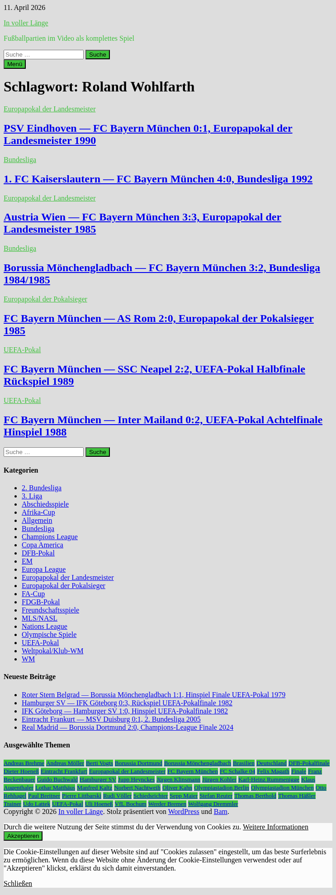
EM (27, 561)
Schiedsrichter (150, 795)
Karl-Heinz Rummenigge (268, 779)
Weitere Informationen (275, 827)
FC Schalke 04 (238, 771)
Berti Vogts (99, 763)
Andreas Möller (65, 763)
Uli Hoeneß (99, 803)
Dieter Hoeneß (21, 771)
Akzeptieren (23, 836)
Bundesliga (20, 159)
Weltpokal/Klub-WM (52, 651)
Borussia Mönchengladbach (197, 763)
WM (28, 659)
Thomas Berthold (255, 795)
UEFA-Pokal (22, 350)
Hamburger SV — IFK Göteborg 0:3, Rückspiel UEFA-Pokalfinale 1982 (127, 703)
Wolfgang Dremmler (213, 803)
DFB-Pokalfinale (309, 763)
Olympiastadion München (282, 787)
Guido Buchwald (57, 779)
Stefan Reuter (215, 795)
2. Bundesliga (42, 488)
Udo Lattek (36, 803)
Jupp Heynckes (136, 779)
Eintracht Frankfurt (64, 771)
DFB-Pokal (38, 553)
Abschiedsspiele (45, 504)
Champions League (50, 537)
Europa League (44, 569)
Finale (298, 771)
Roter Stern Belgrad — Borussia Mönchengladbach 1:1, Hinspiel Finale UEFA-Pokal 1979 (153, 695)
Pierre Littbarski (81, 795)
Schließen (18, 883)
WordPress (183, 811)
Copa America (42, 545)
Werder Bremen (167, 803)
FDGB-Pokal (41, 602)
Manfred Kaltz (94, 787)
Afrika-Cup (38, 512)
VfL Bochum (131, 803)
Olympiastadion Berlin (221, 787)
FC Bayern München (192, 771)
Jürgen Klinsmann (178, 779)
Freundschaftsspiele (50, 610)
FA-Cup (33, 594)
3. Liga (32, 496)
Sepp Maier (184, 795)
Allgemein (37, 520)
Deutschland (271, 763)
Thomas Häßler (297, 795)
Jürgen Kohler (219, 779)
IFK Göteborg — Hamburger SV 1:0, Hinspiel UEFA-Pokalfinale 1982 (125, 711)
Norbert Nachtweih (137, 787)
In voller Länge (26, 23)
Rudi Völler (117, 795)
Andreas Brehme (24, 763)
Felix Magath (273, 771)
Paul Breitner (44, 795)
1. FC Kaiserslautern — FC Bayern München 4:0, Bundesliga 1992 (158, 179)
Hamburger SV (98, 779)
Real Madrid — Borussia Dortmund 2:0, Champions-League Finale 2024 (127, 727)
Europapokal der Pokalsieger (45, 299)
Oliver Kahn (177, 787)
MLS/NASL (39, 618)
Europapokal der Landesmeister (49, 109)
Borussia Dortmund (138, 763)
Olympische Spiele (49, 634)
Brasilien (244, 763)
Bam (220, 811)
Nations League (44, 626)
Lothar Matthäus (55, 787)
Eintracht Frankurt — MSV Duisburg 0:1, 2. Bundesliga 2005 (111, 719)
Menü (14, 64)
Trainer (12, 803)
